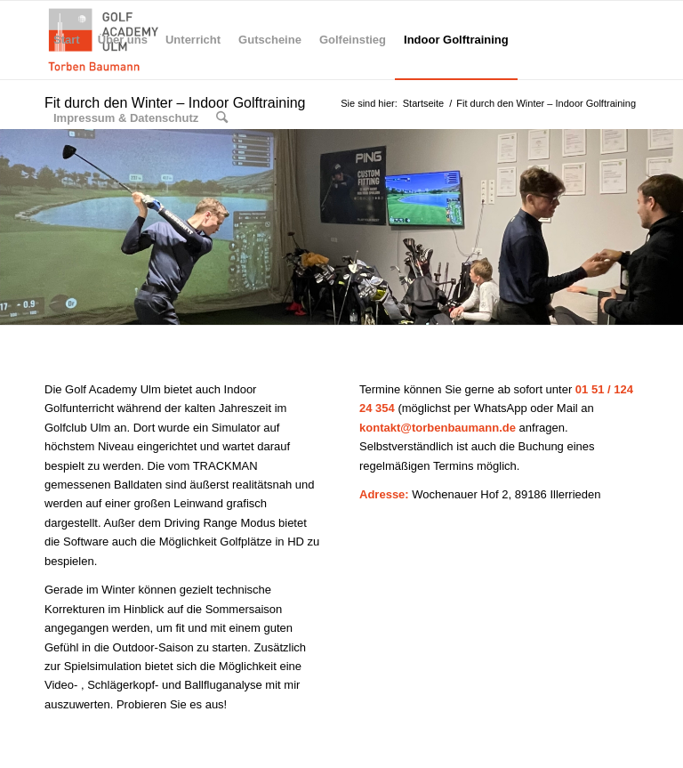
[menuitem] (66, 40)
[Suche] (222, 118)
